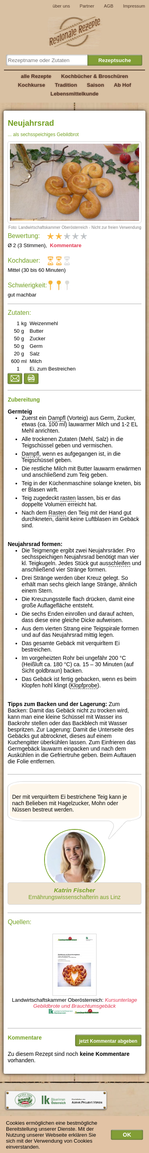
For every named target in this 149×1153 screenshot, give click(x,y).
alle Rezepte (36, 76)
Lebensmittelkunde (74, 94)
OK (127, 1137)
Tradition (66, 85)
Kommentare (64, 245)
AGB (109, 6)
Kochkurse (31, 85)
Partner (86, 6)
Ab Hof (122, 85)
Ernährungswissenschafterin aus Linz (75, 893)
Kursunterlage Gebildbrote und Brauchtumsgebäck (85, 1003)
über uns (61, 6)
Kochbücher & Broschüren (94, 76)
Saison (95, 85)
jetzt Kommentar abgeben (108, 1041)
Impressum (134, 6)
